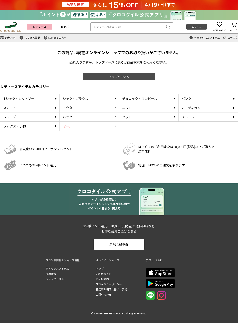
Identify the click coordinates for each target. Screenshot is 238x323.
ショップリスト (55, 279)
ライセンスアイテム (57, 268)
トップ (100, 268)
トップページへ (119, 77)
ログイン (196, 26)
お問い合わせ (103, 294)
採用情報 (51, 274)
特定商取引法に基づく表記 (111, 289)
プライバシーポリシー (109, 284)
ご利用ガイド (103, 274)
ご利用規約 (102, 279)
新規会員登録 (119, 244)
